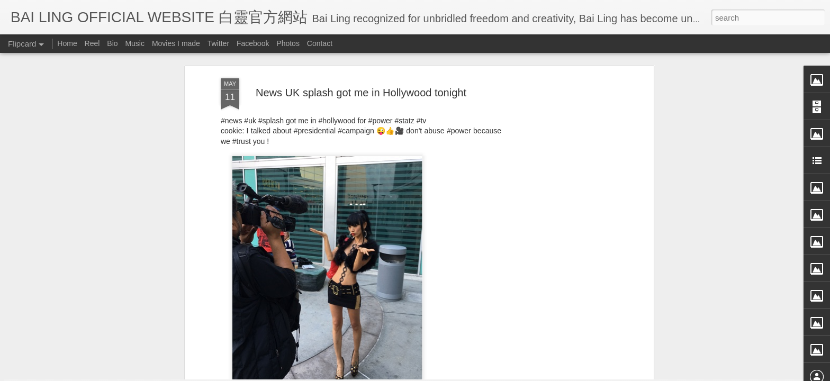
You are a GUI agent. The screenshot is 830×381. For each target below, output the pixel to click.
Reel (92, 43)
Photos (288, 43)
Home (67, 43)
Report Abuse (511, 374)
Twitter (218, 43)
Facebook (253, 43)
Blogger (480, 374)
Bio (112, 43)
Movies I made (176, 43)
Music (135, 43)
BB (404, 263)
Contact (319, 43)
